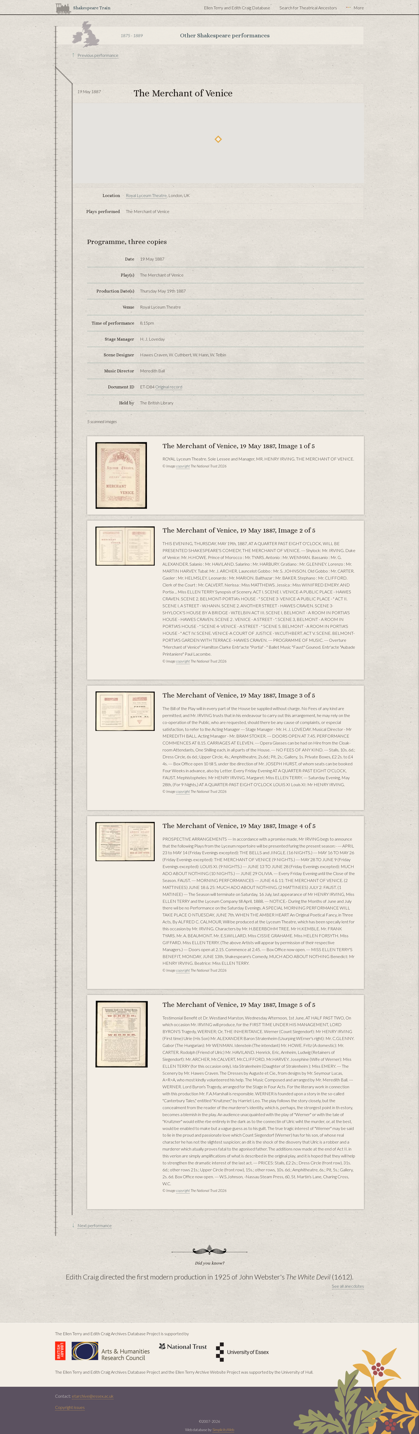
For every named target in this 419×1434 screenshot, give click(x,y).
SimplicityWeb (223, 1430)
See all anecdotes (348, 1286)
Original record (168, 386)
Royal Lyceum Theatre (146, 195)
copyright (183, 466)
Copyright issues (70, 1407)
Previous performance (97, 55)
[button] (218, 139)
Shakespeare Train (91, 7)
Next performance (94, 1225)
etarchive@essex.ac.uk (93, 1395)
